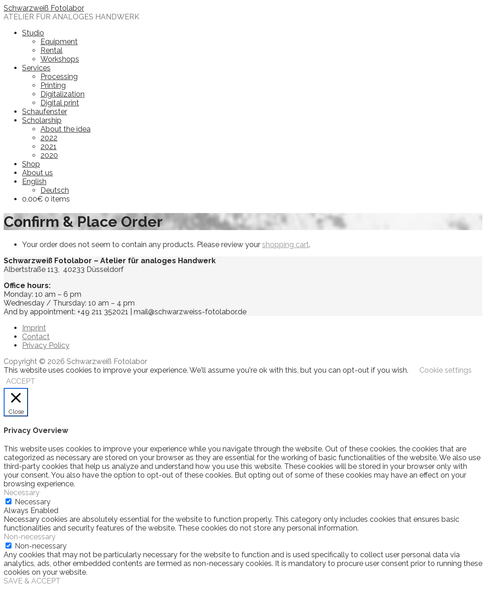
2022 (48, 137)
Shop (31, 164)
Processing (59, 76)
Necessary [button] (22, 492)
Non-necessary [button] (30, 536)
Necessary (33, 501)
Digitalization (62, 94)
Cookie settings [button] (445, 370)
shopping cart (285, 244)
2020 (49, 155)
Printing (53, 85)
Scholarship (42, 120)
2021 (48, 146)
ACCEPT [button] (20, 381)
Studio (33, 33)
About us (37, 172)
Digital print (59, 102)
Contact (36, 336)
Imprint (34, 327)
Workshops (59, 59)
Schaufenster (44, 111)
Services (36, 68)
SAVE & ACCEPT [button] (32, 581)
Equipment (59, 41)
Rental (51, 50)
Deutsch (54, 190)
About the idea (65, 129)
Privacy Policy (45, 345)
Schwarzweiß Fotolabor (44, 8)
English (34, 181)
